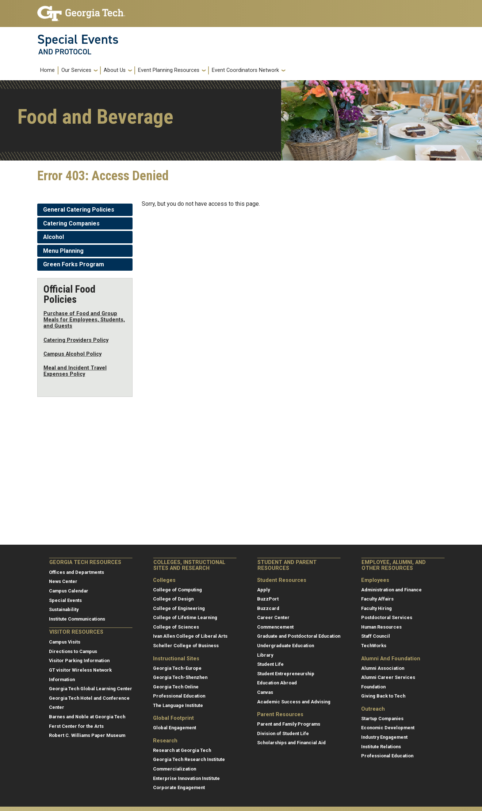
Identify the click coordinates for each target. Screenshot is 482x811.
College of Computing (177, 589)
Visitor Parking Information (79, 660)
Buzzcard (268, 608)
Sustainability (64, 609)
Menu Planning (63, 250)
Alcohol (53, 236)
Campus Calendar (68, 591)
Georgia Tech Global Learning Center (90, 688)
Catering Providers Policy (75, 340)
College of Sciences (176, 627)
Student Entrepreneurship (285, 673)
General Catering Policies (78, 209)
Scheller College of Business (186, 645)
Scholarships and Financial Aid (291, 742)
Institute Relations (381, 746)
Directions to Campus (73, 651)
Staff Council (375, 636)
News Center (63, 581)
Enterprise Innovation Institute (186, 778)
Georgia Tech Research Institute (189, 759)
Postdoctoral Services (386, 617)
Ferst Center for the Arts (76, 726)
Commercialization (174, 769)
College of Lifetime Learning (185, 617)
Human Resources (381, 627)
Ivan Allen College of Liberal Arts (190, 636)
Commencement (275, 627)
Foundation (373, 687)
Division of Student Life (283, 733)
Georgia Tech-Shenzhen (180, 677)
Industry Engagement (384, 737)
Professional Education (179, 696)
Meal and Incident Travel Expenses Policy (75, 371)
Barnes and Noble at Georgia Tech (87, 716)
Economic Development (387, 727)
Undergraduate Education (285, 645)
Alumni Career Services (388, 677)
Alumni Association (382, 668)
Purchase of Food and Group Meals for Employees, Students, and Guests (84, 319)
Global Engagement (174, 727)
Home (47, 70)
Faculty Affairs (377, 599)
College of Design (173, 599)
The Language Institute (178, 705)
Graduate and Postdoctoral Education (298, 636)
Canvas (265, 692)
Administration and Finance (391, 589)
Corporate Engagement (179, 787)
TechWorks (373, 645)
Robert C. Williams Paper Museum (87, 735)
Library (265, 655)
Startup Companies (382, 718)
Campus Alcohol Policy (72, 354)
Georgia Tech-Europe (177, 668)
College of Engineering (179, 608)
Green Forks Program (73, 264)
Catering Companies (71, 223)
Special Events (78, 39)
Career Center (273, 617)
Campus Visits (64, 642)
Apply (263, 589)
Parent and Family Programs (288, 724)
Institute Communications (77, 619)
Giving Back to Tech (383, 696)
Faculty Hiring (376, 608)
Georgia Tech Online (176, 687)
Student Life (270, 664)
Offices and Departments (76, 572)
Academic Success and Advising (293, 701)
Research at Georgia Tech (182, 750)
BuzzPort (268, 599)
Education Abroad (277, 683)
